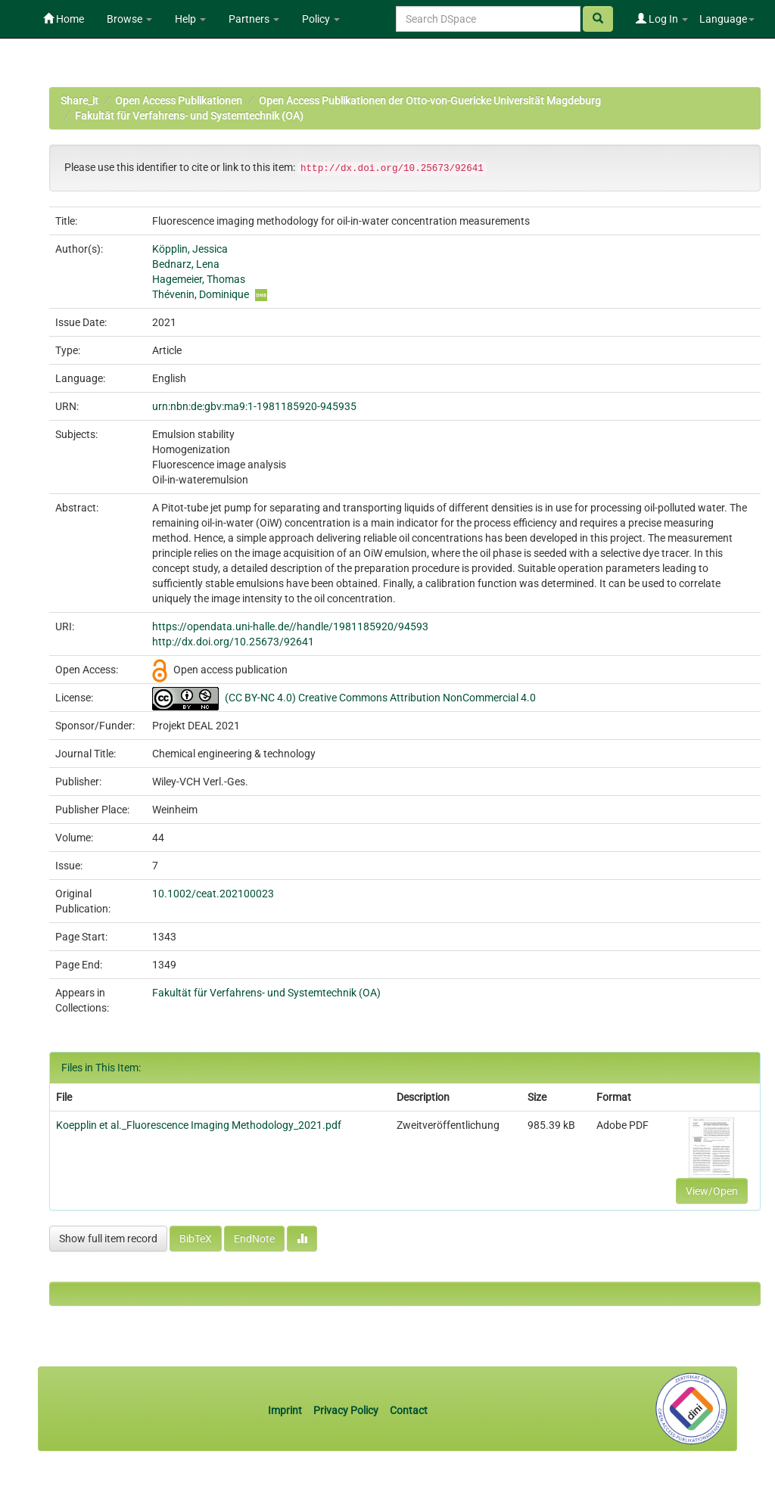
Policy (321, 19)
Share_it (79, 101)
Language (727, 19)
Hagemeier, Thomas (198, 279)
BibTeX (195, 1239)
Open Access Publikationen (178, 101)
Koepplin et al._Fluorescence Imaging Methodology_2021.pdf (198, 1125)
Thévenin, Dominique (200, 294)
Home (63, 19)
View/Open (712, 1191)
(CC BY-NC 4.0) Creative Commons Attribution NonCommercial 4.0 (380, 698)
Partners (254, 19)
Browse (129, 19)
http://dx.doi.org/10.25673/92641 (233, 642)
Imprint (286, 1410)
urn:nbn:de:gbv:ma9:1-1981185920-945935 (254, 406)
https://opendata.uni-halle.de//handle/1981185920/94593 (290, 626)
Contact (409, 1410)
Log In (662, 19)
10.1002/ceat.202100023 (213, 893)
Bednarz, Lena (185, 264)
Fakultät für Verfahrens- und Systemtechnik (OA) (189, 116)
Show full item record (108, 1239)
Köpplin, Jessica (190, 249)
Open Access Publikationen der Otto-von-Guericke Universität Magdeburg (430, 101)
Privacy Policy (345, 1410)
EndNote (254, 1239)
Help (190, 19)
